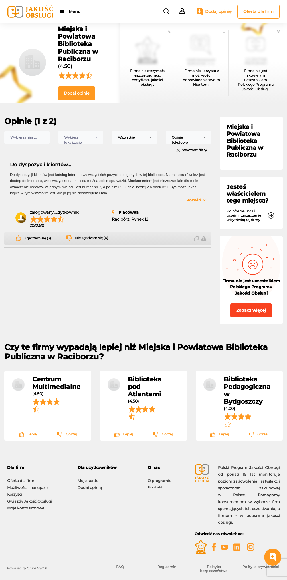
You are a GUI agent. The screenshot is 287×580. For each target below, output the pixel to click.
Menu (75, 11)
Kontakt (155, 484)
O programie (159, 477)
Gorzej (71, 434)
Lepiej (32, 434)
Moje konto (88, 477)
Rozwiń (193, 200)
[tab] (38, 467)
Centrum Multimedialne (56, 382)
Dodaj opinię (218, 11)
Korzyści (14, 491)
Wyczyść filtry (194, 150)
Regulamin (166, 567)
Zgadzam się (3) (37, 238)
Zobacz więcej (251, 310)
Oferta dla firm (258, 11)
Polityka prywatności (260, 567)
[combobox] (27, 137)
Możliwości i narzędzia (28, 484)
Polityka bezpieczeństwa (213, 569)
